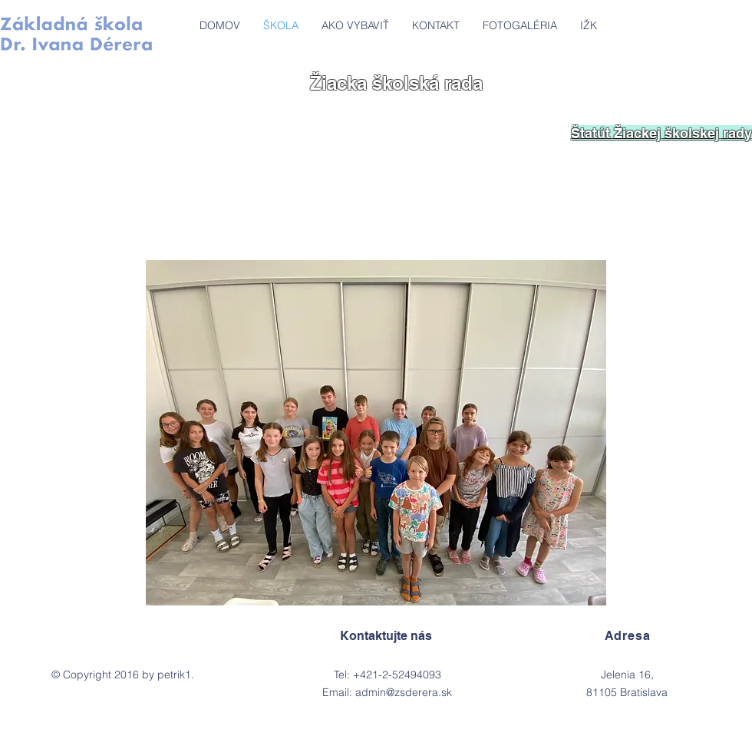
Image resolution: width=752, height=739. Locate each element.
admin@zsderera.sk (403, 692)
